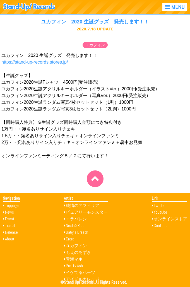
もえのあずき (78, 252)
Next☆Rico (75, 225)
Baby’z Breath (77, 232)
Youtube (160, 212)
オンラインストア (170, 218)
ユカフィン (95, 45)
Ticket (10, 225)
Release (11, 232)
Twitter (160, 205)
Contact (160, 225)
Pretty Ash (74, 265)
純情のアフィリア (82, 205)
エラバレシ (76, 218)
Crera (70, 239)
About (10, 239)
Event (10, 218)
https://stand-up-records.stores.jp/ (34, 62)
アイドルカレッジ (82, 279)
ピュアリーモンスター (87, 212)
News (9, 212)
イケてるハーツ (80, 272)
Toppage (12, 205)
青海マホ (74, 259)
